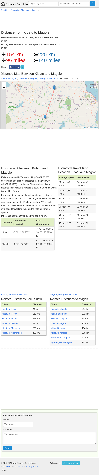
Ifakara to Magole (59, 314)
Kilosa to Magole (59, 318)
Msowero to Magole (60, 337)
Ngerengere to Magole (61, 342)
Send (7, 448)
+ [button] (4, 84)
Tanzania (22, 78)
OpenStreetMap (93, 127)
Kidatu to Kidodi (9, 309)
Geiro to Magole (58, 323)
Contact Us (18, 466)
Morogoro (12, 78)
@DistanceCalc (70, 463)
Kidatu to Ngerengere (12, 333)
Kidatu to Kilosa (9, 314)
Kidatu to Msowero (11, 328)
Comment (7, 429)
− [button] (4, 88)
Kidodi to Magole (59, 309)
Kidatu (4, 78)
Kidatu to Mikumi (10, 323)
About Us (7, 466)
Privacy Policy (32, 466)
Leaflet (84, 127)
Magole (33, 78)
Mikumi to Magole (59, 328)
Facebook (14, 67)
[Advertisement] (49, 20)
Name (6, 419)
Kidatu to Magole (10, 318)
